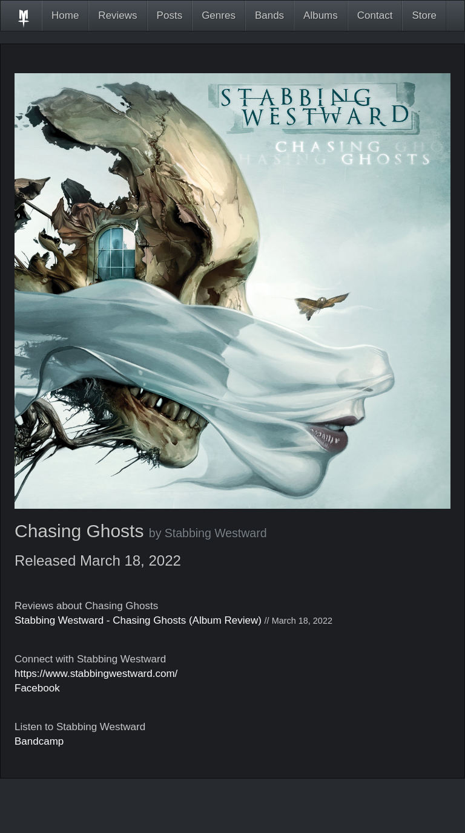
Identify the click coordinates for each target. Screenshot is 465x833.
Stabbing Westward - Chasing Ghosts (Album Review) (138, 620)
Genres (219, 15)
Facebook (37, 688)
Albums (320, 15)
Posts (170, 15)
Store (424, 15)
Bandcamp (39, 741)
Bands (269, 15)
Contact (375, 15)
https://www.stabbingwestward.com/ (96, 673)
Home (65, 15)
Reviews (117, 15)
